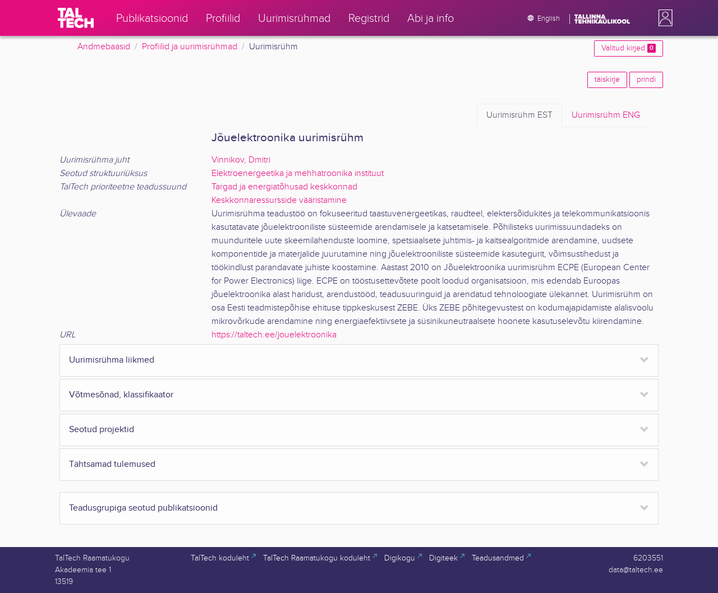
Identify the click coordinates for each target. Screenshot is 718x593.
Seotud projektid (101, 429)
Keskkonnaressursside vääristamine (279, 200)
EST (519, 115)
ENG (606, 115)
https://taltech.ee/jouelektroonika (274, 335)
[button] (663, 18)
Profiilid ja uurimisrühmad (189, 46)
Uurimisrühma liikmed (111, 360)
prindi (646, 79)
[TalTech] (76, 18)
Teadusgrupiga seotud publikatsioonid (143, 508)
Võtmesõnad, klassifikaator (121, 395)
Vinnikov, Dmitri (240, 160)
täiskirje (607, 79)
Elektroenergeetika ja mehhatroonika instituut (297, 173)
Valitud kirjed (628, 48)
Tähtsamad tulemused (112, 464)
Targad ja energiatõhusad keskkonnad (284, 187)
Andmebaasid (103, 46)
